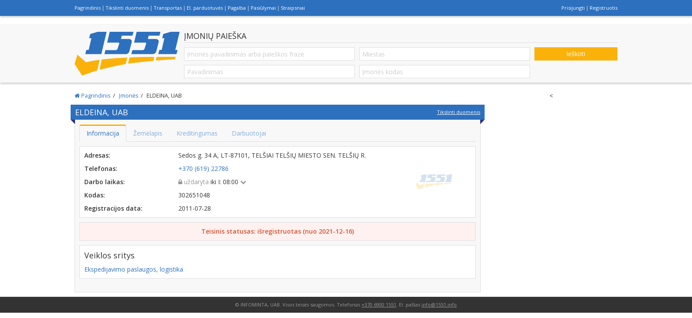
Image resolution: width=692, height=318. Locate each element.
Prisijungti (573, 7)
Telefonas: (100, 168)
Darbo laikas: (104, 182)
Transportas (168, 7)
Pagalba (237, 7)
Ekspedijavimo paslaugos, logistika (133, 269)
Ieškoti (575, 53)
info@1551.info (439, 304)
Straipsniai (293, 7)
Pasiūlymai (263, 7)
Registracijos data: (113, 208)
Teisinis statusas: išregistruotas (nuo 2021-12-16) (277, 231)
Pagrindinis (88, 7)
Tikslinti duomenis (127, 7)
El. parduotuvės (205, 7)
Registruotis (603, 7)
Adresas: (97, 155)
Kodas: (94, 195)
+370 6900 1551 (378, 304)
